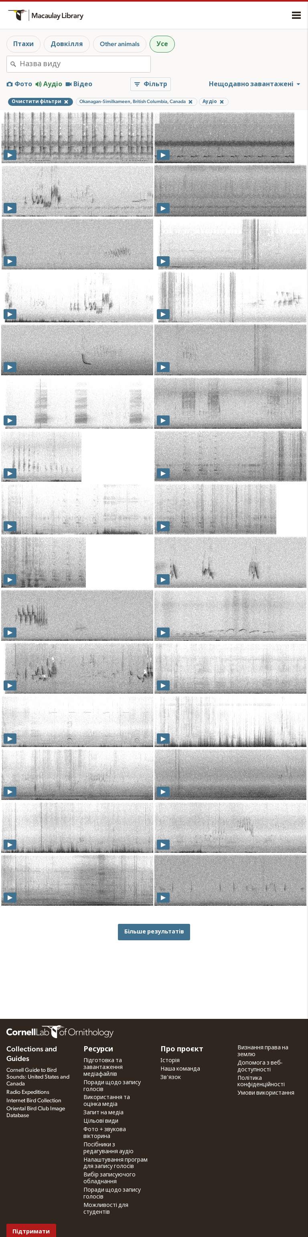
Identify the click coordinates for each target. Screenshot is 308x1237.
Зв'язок (170, 1077)
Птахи (23, 44)
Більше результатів (154, 932)
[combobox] (85, 64)
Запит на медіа (103, 1113)
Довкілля (67, 44)
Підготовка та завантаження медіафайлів (103, 1067)
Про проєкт (181, 1049)
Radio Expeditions (27, 1092)
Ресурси (98, 1049)
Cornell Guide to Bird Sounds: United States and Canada (37, 1077)
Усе (162, 44)
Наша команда (180, 1069)
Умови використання (265, 1093)
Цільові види (100, 1121)
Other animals (120, 44)
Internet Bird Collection (33, 1100)
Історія (170, 1060)
